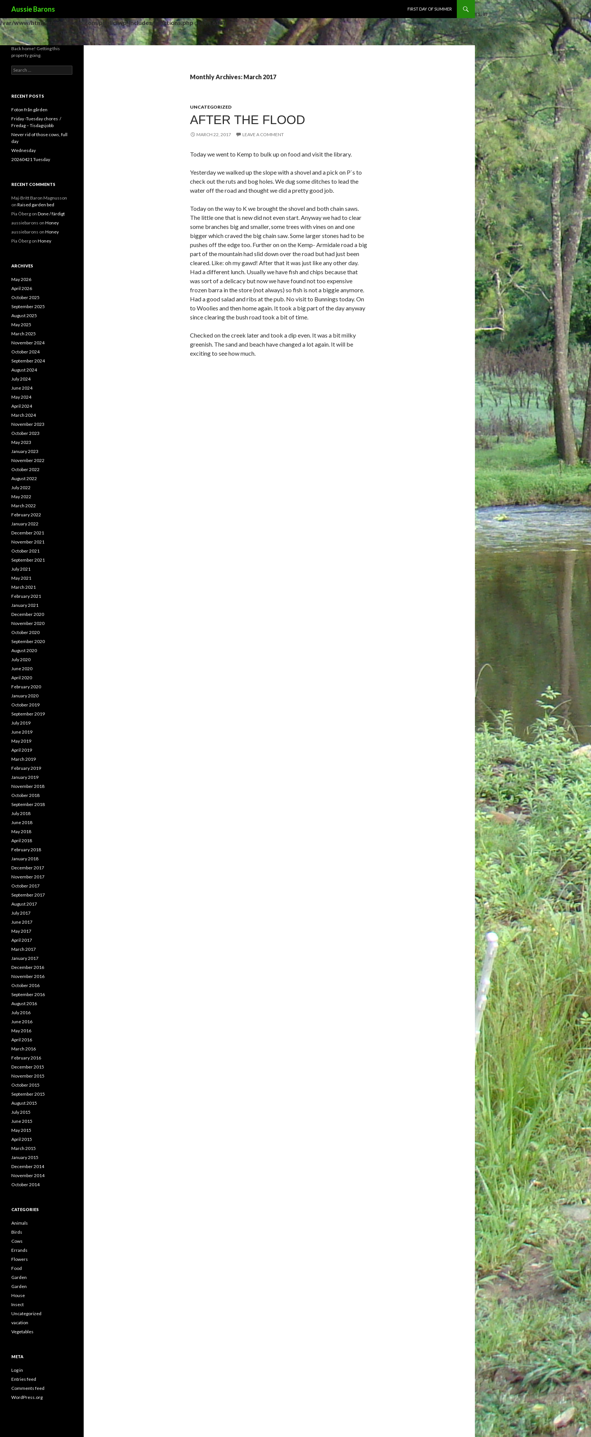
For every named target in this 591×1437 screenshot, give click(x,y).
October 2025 (25, 297)
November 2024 (27, 342)
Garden (19, 1277)
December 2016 (27, 967)
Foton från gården (29, 109)
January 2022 (24, 524)
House (18, 1295)
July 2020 (21, 659)
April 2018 (21, 840)
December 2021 (27, 533)
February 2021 (26, 596)
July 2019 (21, 723)
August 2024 (24, 370)
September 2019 (28, 714)
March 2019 (23, 759)
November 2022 (27, 460)
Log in (17, 1370)
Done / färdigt (51, 213)
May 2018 (21, 831)
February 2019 (26, 768)
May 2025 (21, 324)
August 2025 (24, 315)
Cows (17, 1241)
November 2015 (27, 1076)
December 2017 (27, 867)
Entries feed (23, 1379)
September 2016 (28, 994)
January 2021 (24, 605)
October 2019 (25, 705)
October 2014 (25, 1184)
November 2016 (27, 976)
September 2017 (28, 895)
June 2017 (21, 922)
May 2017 (21, 931)
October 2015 (25, 1085)
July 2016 (21, 1012)
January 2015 (24, 1157)
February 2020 (26, 686)
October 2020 (25, 632)
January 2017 (24, 958)
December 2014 (27, 1166)
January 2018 (24, 858)
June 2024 (21, 388)
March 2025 (23, 333)
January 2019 (24, 777)
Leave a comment (263, 134)
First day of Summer (429, 8)
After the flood (247, 120)
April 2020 (21, 677)
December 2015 (27, 1067)
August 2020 (24, 650)
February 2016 (26, 1058)
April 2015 (21, 1139)
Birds (16, 1232)
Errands (19, 1250)
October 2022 (25, 469)
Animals (19, 1223)
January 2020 (24, 696)
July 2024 (21, 379)
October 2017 (25, 886)
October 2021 (25, 551)
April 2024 (21, 406)
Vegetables (22, 1331)
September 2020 (28, 641)
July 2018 (21, 813)
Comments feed (27, 1388)
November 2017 (27, 877)
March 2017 (23, 949)
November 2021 (27, 542)
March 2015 (23, 1148)
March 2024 (23, 415)
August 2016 (24, 1003)
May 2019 (21, 741)
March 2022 (23, 505)
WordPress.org (27, 1397)
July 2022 (21, 487)
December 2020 (27, 614)
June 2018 (21, 822)
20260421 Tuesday (30, 159)
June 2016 (21, 1021)
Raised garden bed (35, 204)
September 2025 (28, 306)
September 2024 (28, 361)
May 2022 (21, 496)
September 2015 (28, 1094)
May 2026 (21, 279)
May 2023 (21, 442)
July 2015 (21, 1112)
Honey (52, 223)
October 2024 (25, 352)
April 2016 (21, 1039)
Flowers (19, 1259)
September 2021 (28, 560)
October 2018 (25, 795)
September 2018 (28, 804)
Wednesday (23, 150)
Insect (17, 1304)
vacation (19, 1322)
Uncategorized (210, 107)
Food (16, 1268)
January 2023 (24, 451)
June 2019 (21, 732)
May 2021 (21, 578)
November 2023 (27, 424)
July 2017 (21, 913)
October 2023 (25, 433)
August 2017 (24, 904)
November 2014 (27, 1175)
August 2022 (24, 478)
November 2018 (27, 786)
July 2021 (21, 569)
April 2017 (21, 940)
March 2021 (23, 587)
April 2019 (21, 750)
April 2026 (21, 288)
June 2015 (21, 1121)
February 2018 (26, 849)
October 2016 (25, 985)
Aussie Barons (33, 9)
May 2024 (21, 397)
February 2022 (26, 514)
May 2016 (21, 1030)
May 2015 (21, 1130)
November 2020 (27, 623)
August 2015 (24, 1103)
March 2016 (23, 1049)
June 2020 (21, 668)
